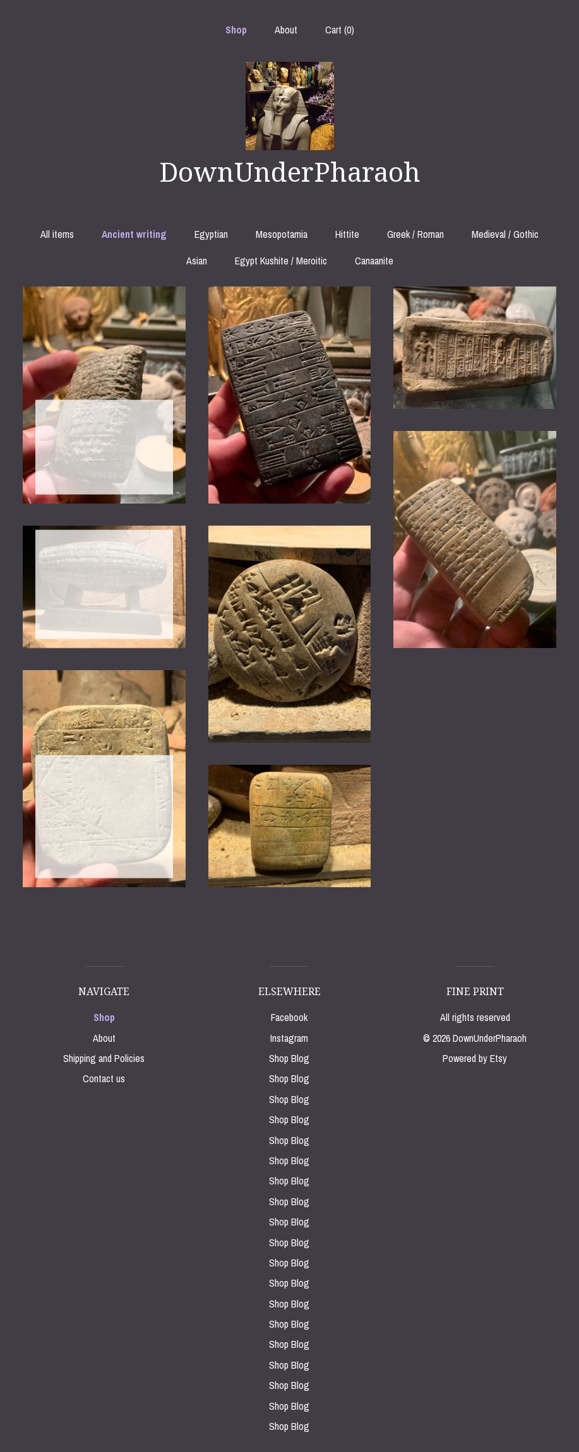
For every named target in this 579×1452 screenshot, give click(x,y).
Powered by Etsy (475, 1058)
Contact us (104, 1078)
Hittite (347, 234)
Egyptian (211, 234)
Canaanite (374, 261)
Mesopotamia (281, 234)
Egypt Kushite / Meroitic (281, 261)
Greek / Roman (415, 234)
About (286, 30)
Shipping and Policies (104, 1058)
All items (57, 234)
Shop (236, 30)
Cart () (339, 30)
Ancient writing (134, 234)
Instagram (289, 1038)
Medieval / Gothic (505, 234)
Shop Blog (289, 1058)
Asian (196, 261)
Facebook (289, 1017)
